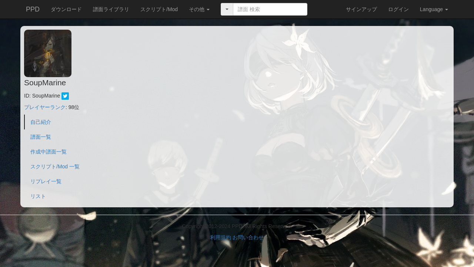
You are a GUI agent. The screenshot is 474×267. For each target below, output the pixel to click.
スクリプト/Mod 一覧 (55, 166)
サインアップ (361, 9)
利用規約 (220, 237)
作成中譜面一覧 (48, 152)
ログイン (398, 9)
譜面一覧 (40, 137)
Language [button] (434, 9)
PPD (33, 9)
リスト (38, 196)
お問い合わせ (248, 237)
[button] (199, 9)
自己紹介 (40, 122)
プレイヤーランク (45, 107)
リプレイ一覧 (45, 181)
